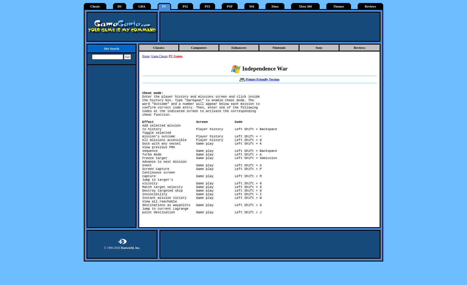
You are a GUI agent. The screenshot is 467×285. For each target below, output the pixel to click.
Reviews (370, 6)
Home (145, 56)
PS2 (185, 6)
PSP (230, 6)
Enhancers (238, 47)
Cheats (95, 6)
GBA (141, 6)
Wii (251, 6)
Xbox (274, 6)
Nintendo (278, 47)
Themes (338, 6)
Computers (199, 47)
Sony (318, 47)
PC (164, 6)
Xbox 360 (305, 6)
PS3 (207, 6)
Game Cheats (159, 56)
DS (120, 6)
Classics (158, 47)
